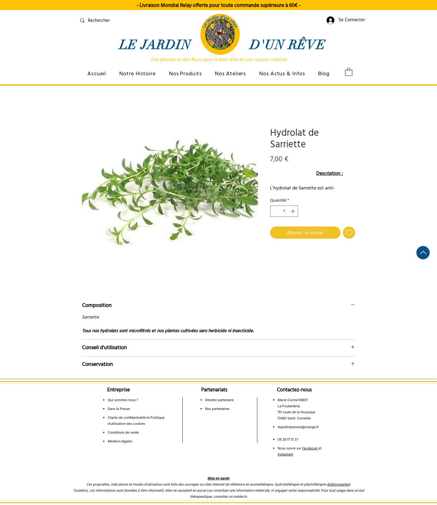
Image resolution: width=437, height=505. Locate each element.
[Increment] (293, 211)
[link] (348, 71)
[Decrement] (275, 211)
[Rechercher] (122, 21)
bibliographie (338, 485)
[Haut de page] (423, 252)
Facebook (310, 448)
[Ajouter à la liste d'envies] (349, 233)
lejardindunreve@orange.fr (298, 427)
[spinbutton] (284, 211)
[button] (137, 74)
